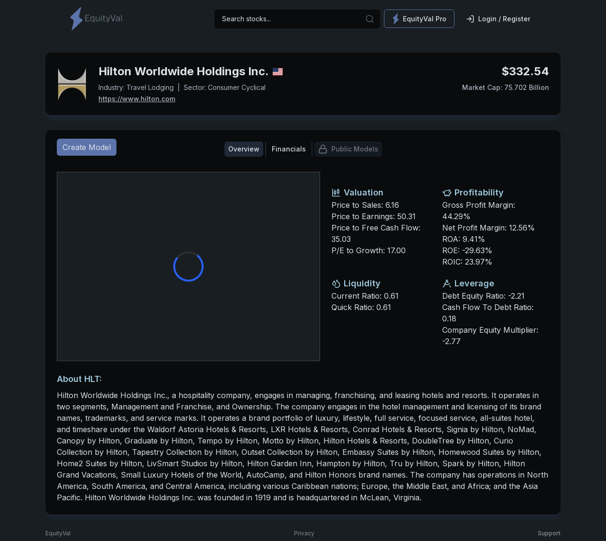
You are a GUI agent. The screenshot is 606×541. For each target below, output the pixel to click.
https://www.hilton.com (136, 99)
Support (549, 533)
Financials (289, 149)
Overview (243, 149)
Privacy (304, 533)
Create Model (86, 147)
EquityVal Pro (419, 19)
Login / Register (498, 19)
